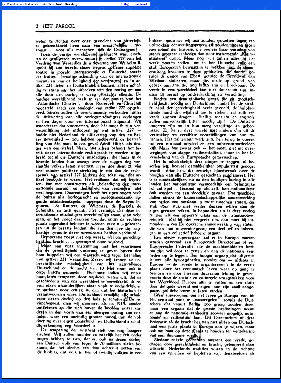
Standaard (140, 4)
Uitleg (125, 4)
